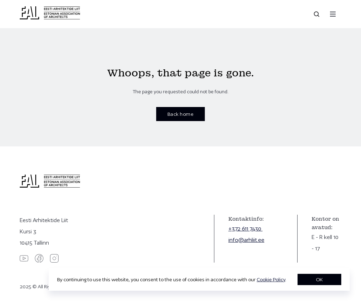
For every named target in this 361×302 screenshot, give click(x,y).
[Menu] (332, 14)
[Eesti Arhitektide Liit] (50, 17)
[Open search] (317, 14)
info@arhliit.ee (246, 240)
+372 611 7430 (245, 228)
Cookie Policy (271, 279)
